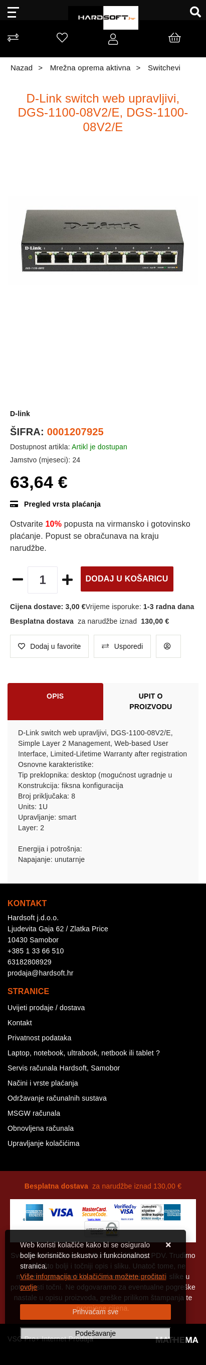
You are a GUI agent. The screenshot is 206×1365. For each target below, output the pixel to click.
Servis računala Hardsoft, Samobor (64, 1068)
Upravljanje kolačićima (44, 1143)
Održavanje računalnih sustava (57, 1098)
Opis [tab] (55, 696)
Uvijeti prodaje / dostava (46, 1008)
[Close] (95, 1312)
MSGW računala (34, 1113)
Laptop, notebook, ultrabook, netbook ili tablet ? (84, 1053)
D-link (20, 414)
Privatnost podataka (40, 1038)
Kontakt (20, 1023)
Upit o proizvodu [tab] (150, 701)
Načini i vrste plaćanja (43, 1083)
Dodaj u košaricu (127, 578)
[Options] (95, 1333)
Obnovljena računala (41, 1128)
